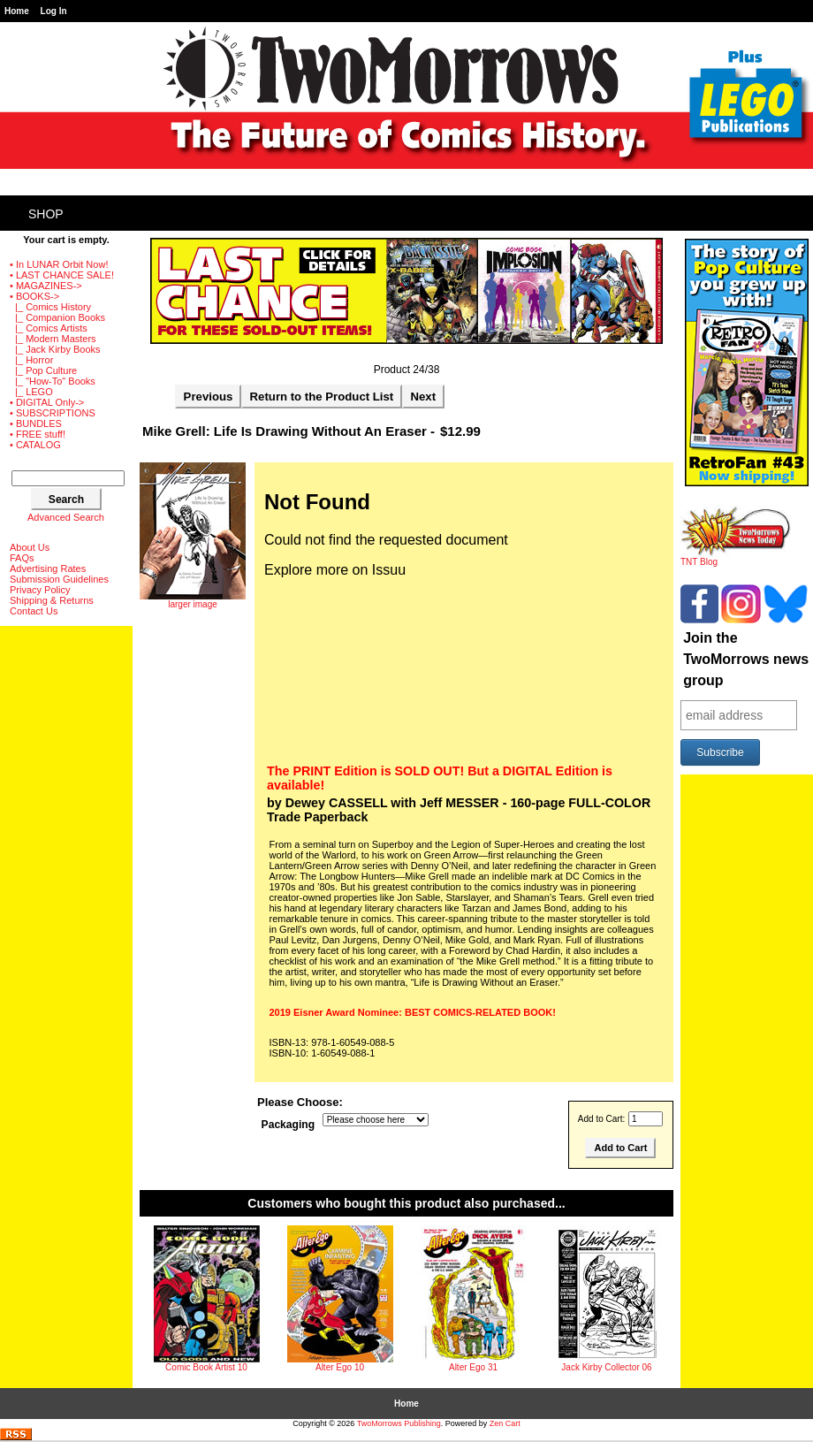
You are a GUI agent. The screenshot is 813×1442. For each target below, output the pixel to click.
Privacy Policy (40, 589)
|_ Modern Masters (53, 338)
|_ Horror (31, 360)
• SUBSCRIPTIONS (52, 413)
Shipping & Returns (52, 600)
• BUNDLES (36, 423)
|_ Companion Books (57, 317)
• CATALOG (35, 444)
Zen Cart (505, 1423)
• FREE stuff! (37, 434)
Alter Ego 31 (473, 1367)
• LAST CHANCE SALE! (62, 275)
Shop (46, 214)
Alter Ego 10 (339, 1367)
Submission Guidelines (59, 579)
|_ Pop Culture (43, 370)
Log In (54, 11)
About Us (29, 547)
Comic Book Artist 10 (206, 1367)
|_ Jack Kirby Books (55, 349)
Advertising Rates (48, 568)
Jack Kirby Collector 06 (606, 1367)
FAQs (22, 558)
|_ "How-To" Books (52, 381)
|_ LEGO (31, 391)
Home (16, 11)
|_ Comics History (50, 306)
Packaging (288, 1124)
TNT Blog (735, 558)
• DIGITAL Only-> (47, 402)
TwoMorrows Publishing (399, 1423)
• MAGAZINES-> (46, 285)
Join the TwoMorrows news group (746, 659)
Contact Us (33, 611)
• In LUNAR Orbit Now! (59, 264)
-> (34, 296)
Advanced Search (65, 517)
